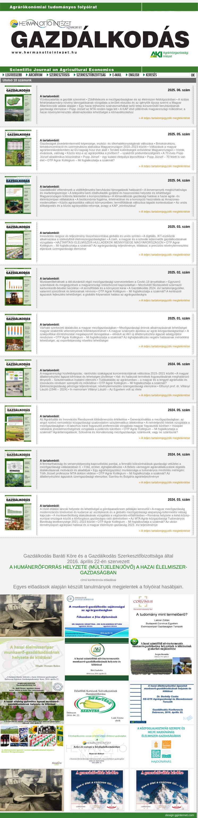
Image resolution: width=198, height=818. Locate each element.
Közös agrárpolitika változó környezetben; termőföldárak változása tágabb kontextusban (117, 202)
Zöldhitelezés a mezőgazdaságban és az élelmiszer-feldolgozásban (132, 99)
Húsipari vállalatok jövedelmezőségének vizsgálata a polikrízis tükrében (111, 427)
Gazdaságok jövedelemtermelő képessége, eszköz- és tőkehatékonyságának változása (96, 143)
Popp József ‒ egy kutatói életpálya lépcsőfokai (114, 156)
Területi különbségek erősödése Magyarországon (142, 149)
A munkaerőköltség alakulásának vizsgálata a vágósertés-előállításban (99, 515)
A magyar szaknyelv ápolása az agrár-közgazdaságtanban (146, 330)
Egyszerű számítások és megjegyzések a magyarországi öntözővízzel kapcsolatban (110, 283)
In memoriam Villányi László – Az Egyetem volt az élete (105, 389)
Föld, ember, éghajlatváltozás (103, 467)
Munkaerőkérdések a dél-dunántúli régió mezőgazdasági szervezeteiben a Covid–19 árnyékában (103, 281)
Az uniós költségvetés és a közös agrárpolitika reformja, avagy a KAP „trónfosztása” (113, 204)
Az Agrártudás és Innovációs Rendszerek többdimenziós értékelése (83, 419)
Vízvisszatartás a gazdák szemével (62, 99)
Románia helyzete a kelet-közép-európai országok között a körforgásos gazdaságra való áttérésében (115, 517)
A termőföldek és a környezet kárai (103, 288)
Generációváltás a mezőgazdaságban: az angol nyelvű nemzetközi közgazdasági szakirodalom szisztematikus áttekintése (112, 421)
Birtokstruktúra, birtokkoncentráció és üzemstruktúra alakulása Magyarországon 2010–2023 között (107, 145)
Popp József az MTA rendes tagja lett (93, 109)
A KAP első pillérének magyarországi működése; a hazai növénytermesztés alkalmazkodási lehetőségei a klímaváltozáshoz (112, 110)
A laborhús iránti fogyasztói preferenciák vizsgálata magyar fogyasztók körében (118, 425)
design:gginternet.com (179, 815)
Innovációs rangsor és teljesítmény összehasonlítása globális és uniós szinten (90, 236)
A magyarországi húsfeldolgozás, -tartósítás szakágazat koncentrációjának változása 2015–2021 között (107, 373)
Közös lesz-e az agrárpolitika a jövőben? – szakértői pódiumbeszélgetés (113, 153)
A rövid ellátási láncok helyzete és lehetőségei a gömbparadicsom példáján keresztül (94, 509)
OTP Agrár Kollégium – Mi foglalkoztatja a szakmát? (81, 160)
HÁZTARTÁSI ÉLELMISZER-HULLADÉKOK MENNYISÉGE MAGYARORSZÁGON (109, 242)
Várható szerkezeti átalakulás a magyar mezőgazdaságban (78, 327)
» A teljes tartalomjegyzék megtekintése (164, 118)
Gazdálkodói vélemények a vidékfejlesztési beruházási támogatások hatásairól (91, 189)
